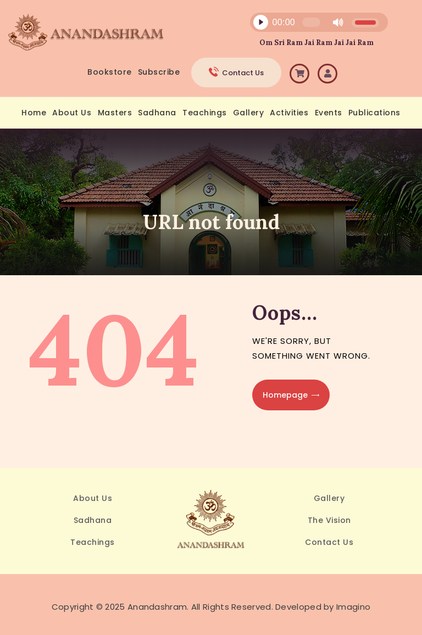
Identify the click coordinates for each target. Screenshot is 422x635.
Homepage (285, 394)
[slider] (311, 22)
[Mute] (337, 22)
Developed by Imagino (322, 606)
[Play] (260, 22)
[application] (312, 25)
